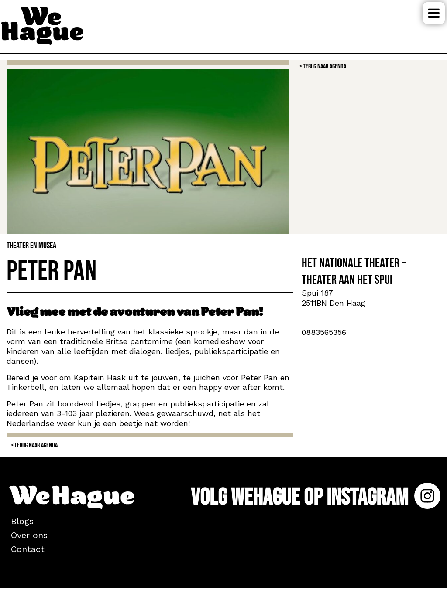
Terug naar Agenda (324, 66)
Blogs (22, 521)
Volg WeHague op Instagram (315, 497)
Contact (28, 549)
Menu (433, 13)
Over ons (29, 535)
